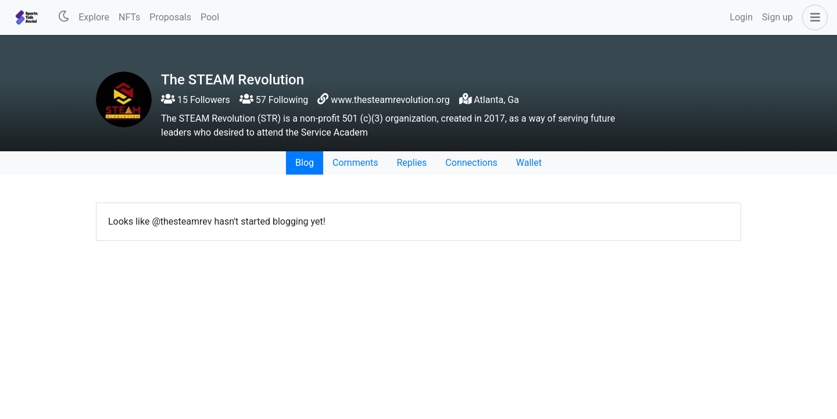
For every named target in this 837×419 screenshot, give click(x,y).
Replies (411, 162)
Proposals (170, 17)
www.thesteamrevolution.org (390, 99)
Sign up (777, 17)
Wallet (529, 162)
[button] (812, 17)
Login (741, 17)
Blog (304, 162)
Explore (93, 17)
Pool (210, 17)
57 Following (273, 99)
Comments (355, 162)
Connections (471, 162)
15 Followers (195, 99)
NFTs (129, 17)
